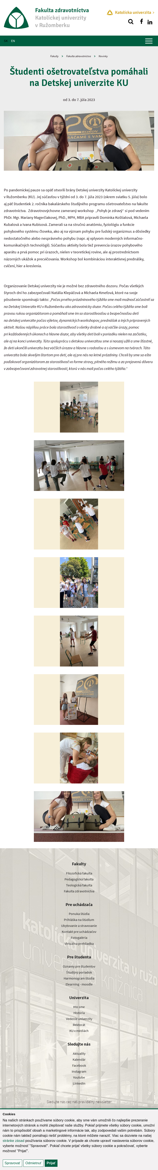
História (79, 1013)
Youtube (79, 1077)
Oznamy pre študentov (79, 966)
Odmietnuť (33, 1163)
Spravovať (12, 1163)
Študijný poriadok (79, 972)
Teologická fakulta (79, 885)
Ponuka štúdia (79, 914)
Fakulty (54, 56)
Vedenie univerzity (79, 1019)
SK (6, 41)
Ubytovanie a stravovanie (79, 925)
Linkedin (79, 1083)
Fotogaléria (79, 937)
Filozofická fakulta (79, 873)
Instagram (79, 1071)
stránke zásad (13, 1141)
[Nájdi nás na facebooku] (141, 21)
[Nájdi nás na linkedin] (150, 21)
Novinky (103, 56)
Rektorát (79, 1025)
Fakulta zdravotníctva (78, 56)
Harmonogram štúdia (79, 978)
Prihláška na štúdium (79, 920)
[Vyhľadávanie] (130, 21)
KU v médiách (79, 1031)
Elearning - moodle (79, 984)
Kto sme (79, 1007)
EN (13, 41)
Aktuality (79, 1053)
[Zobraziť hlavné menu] (149, 41)
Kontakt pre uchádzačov (79, 931)
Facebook (79, 1065)
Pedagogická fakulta (79, 879)
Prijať (51, 1163)
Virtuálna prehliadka (79, 943)
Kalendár (79, 1059)
